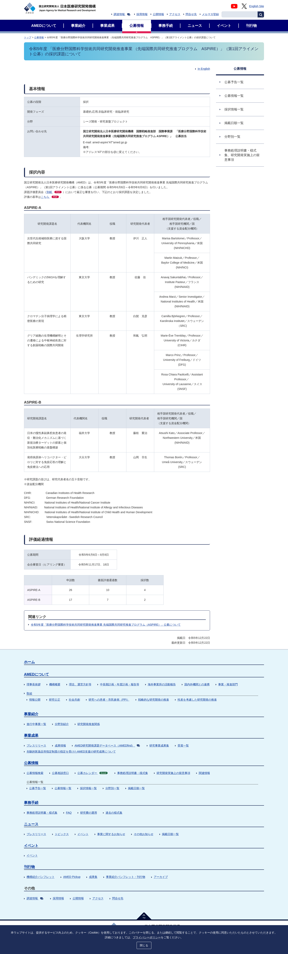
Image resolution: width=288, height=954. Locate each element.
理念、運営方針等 (80, 684)
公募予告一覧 (37, 788)
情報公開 (34, 699)
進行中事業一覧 (36, 724)
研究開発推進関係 (88, 724)
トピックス (62, 834)
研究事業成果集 (159, 745)
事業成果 (31, 735)
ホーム (29, 662)
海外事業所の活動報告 (162, 684)
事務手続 (31, 803)
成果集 (93, 876)
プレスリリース (36, 745)
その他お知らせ (143, 834)
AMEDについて (36, 674)
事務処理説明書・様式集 (132, 773)
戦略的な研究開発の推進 (153, 699)
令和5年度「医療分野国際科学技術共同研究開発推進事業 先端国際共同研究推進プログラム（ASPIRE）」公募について (106, 624)
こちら (50, 196)
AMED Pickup (71, 876)
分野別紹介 (62, 724)
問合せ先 (191, 14)
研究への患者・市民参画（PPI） (109, 699)
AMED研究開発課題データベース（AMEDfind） (107, 745)
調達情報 (122, 14)
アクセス (174, 14)
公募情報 (39, 37)
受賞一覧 (183, 745)
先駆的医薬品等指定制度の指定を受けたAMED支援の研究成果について (71, 751)
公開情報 (158, 14)
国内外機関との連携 (197, 684)
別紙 (54, 192)
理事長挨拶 (34, 684)
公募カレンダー (92, 773)
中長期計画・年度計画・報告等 (119, 684)
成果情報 (60, 745)
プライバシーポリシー (147, 937)
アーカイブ (161, 876)
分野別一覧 (112, 788)
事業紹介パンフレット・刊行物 (125, 876)
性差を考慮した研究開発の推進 (197, 699)
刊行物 (29, 867)
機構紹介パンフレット (41, 876)
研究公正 (54, 699)
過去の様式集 (114, 812)
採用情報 (142, 14)
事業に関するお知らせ (111, 834)
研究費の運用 (88, 812)
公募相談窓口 (60, 773)
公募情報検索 (35, 773)
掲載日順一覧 (136, 788)
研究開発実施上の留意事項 (173, 773)
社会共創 (74, 699)
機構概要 (54, 684)
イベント (83, 834)
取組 (29, 693)
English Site (256, 6)
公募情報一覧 (63, 788)
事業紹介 (31, 714)
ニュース (31, 824)
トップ (27, 37)
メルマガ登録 (210, 14)
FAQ (69, 812)
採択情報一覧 (88, 788)
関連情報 (204, 773)
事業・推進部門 (228, 684)
